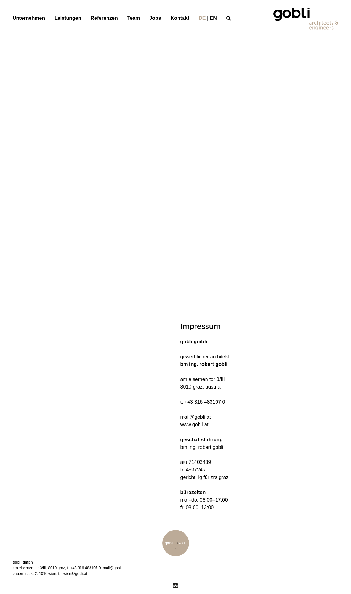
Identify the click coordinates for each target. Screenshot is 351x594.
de (202, 18)
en (213, 18)
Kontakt (180, 18)
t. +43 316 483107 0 (84, 568)
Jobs (155, 18)
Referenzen (104, 18)
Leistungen (67, 18)
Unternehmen (29, 18)
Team (133, 18)
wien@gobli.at (75, 573)
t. (59, 573)
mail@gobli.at (114, 568)
